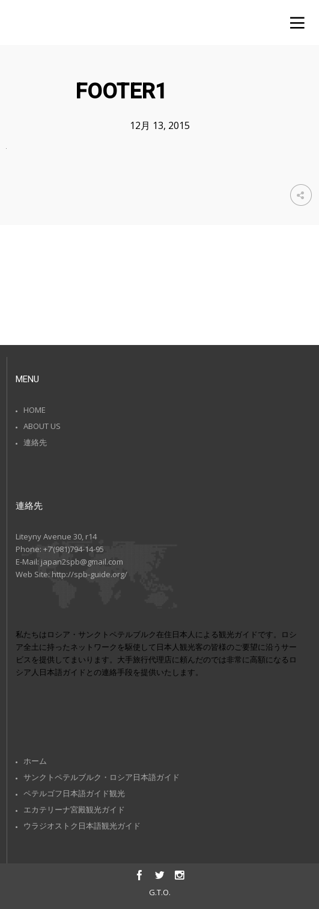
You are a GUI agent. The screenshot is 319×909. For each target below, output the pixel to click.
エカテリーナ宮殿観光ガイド (74, 809)
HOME (34, 409)
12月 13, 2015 (160, 125)
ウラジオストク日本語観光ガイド (82, 825)
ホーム (35, 760)
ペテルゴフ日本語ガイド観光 (74, 793)
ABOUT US (42, 426)
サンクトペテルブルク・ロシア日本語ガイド (101, 777)
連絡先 (35, 442)
